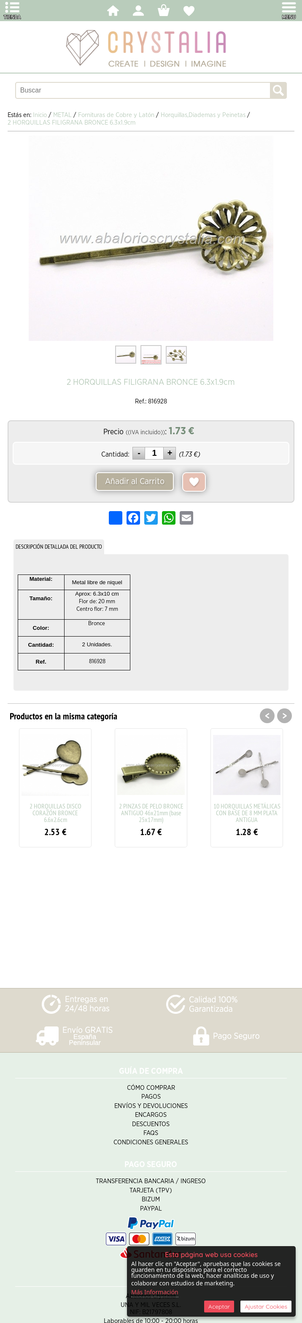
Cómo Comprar (151, 1088)
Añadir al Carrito (134, 481)
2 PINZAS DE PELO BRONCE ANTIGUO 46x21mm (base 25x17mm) (151, 813)
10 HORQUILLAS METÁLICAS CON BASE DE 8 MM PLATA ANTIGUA (246, 813)
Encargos (151, 1115)
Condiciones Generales (150, 1142)
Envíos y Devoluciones (151, 1106)
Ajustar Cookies (266, 1306)
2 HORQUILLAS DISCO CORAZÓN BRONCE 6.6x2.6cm (55, 813)
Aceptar (219, 1306)
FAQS (150, 1133)
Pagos (151, 1097)
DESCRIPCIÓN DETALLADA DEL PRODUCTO (59, 546)
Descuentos (151, 1124)
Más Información (154, 1292)
